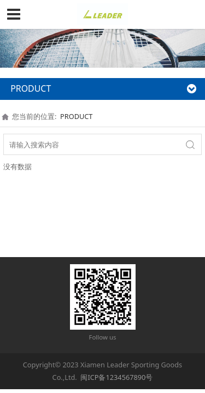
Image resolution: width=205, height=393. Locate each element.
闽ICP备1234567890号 (116, 377)
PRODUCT (76, 116)
